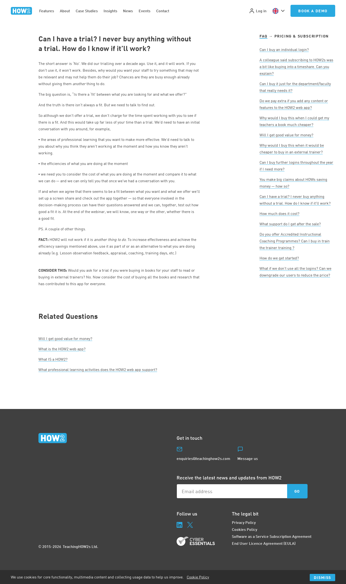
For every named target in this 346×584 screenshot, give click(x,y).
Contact (162, 10)
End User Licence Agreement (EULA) (264, 543)
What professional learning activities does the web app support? (97, 369)
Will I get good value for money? (65, 338)
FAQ (263, 36)
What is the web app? (62, 348)
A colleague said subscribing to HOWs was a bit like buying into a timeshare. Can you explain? (296, 66)
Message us (247, 458)
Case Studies (87, 10)
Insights (110, 10)
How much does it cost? (279, 213)
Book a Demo (312, 10)
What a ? (53, 359)
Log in (257, 11)
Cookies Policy (244, 529)
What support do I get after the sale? (290, 223)
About (65, 10)
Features (46, 10)
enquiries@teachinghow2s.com (203, 458)
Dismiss (322, 577)
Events (144, 10)
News (128, 10)
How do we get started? (279, 258)
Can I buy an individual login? (284, 49)
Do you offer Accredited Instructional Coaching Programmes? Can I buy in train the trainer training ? (295, 241)
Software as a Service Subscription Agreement (271, 536)
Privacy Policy (244, 522)
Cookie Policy (198, 577)
